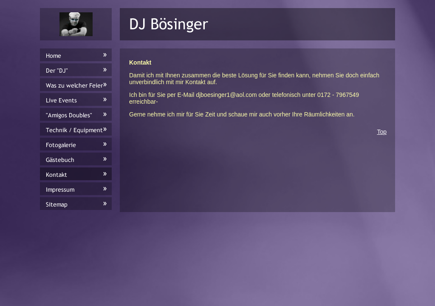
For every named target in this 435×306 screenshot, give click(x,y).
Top (382, 131)
